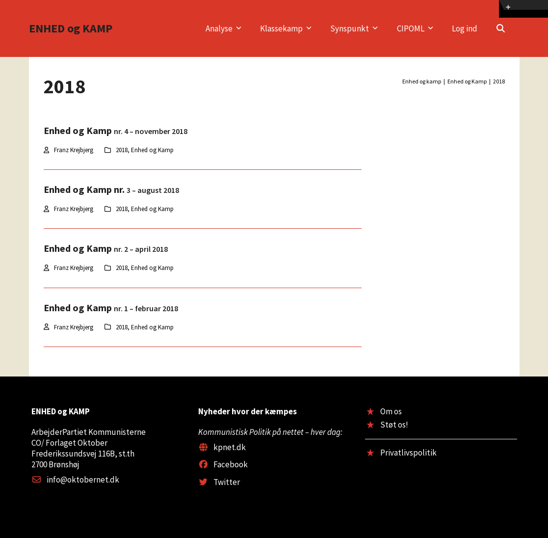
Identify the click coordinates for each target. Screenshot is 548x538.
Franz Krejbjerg (73, 150)
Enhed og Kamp (152, 150)
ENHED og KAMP (70, 28)
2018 (122, 150)
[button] (500, 28)
